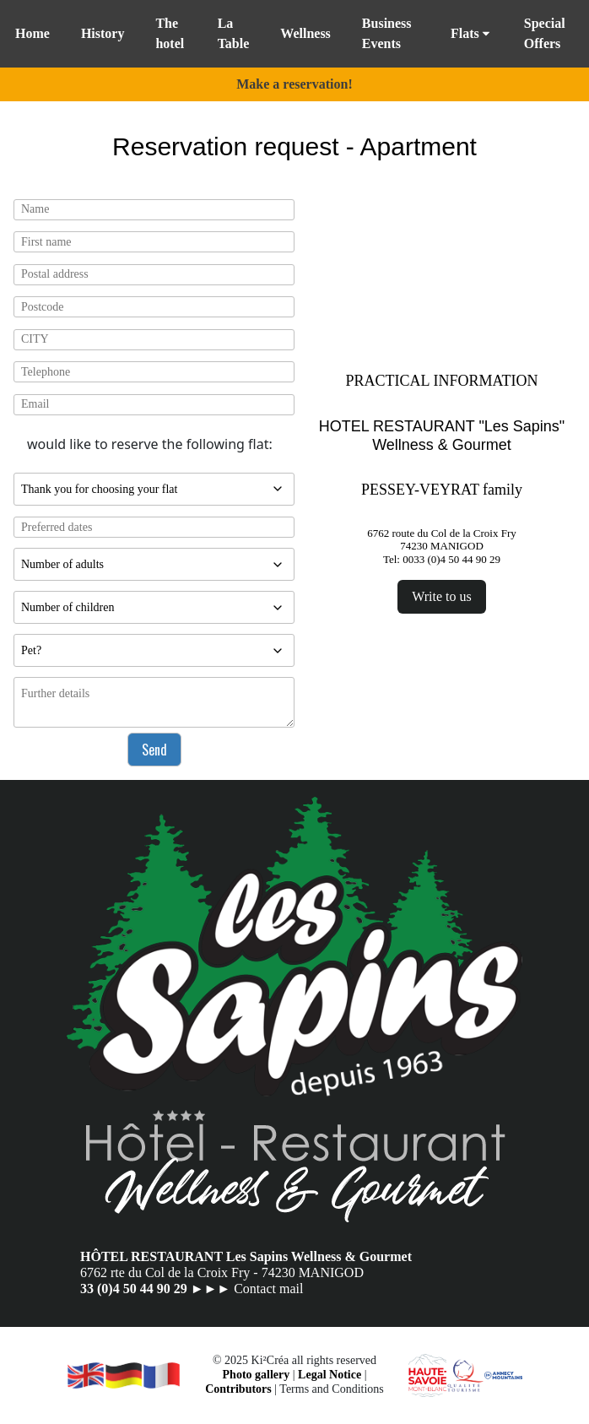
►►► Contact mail (247, 1288)
